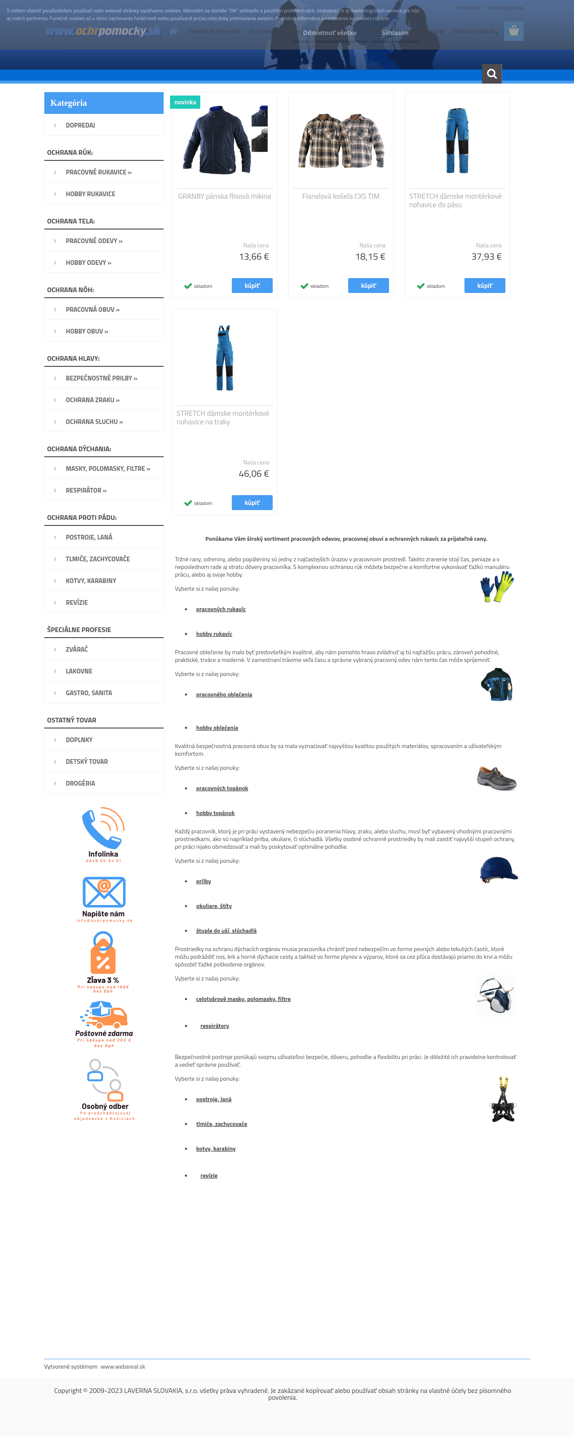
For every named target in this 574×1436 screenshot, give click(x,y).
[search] (492, 74)
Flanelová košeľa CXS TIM (340, 196)
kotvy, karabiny (216, 1148)
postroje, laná (214, 1098)
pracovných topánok (222, 787)
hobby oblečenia (217, 727)
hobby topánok (215, 812)
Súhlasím (395, 32)
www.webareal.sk (123, 1366)
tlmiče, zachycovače (222, 1123)
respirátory (215, 1025)
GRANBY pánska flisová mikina (224, 196)
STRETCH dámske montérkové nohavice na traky (223, 417)
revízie (209, 1175)
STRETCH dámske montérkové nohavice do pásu (456, 200)
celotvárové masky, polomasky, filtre (243, 998)
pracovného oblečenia (224, 694)
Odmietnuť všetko (330, 32)
